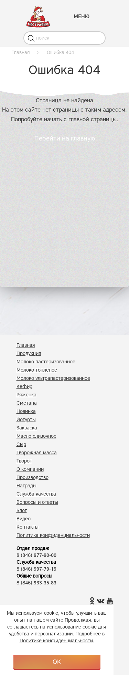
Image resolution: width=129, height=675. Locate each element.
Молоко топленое (37, 370)
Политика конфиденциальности (53, 535)
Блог (22, 510)
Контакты (28, 527)
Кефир (24, 387)
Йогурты (26, 420)
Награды (26, 486)
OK (57, 662)
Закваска (27, 428)
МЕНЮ (81, 16)
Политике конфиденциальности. (57, 641)
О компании (30, 469)
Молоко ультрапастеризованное (53, 378)
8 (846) (36, 555)
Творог (24, 461)
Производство (33, 477)
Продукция (29, 353)
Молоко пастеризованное (46, 362)
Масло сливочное (36, 436)
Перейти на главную (64, 138)
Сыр (21, 444)
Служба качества (36, 494)
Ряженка (26, 395)
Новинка (26, 411)
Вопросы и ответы (37, 502)
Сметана (27, 403)
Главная (26, 345)
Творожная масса (37, 453)
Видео (24, 519)
